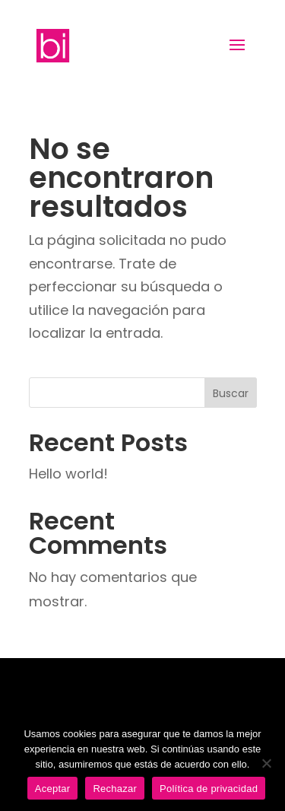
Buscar (231, 393)
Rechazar (115, 788)
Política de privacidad (209, 788)
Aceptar (53, 788)
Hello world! (68, 473)
